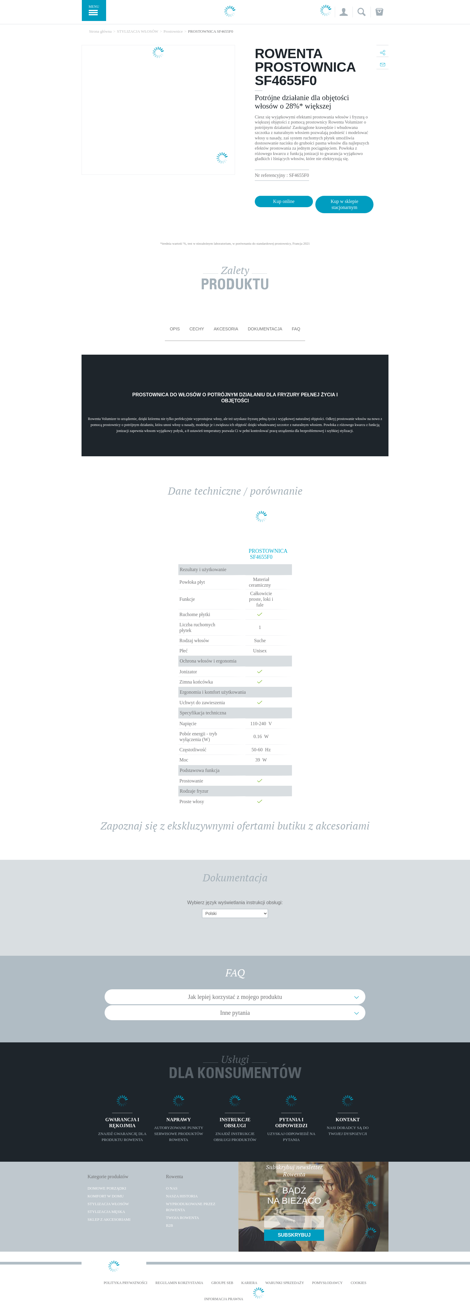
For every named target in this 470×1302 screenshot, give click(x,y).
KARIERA (249, 1283)
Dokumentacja (265, 328)
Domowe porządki (107, 1188)
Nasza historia (182, 1196)
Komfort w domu (106, 1196)
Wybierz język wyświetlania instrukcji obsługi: (235, 902)
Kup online (284, 201)
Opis (175, 328)
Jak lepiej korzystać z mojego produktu (235, 997)
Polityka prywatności (125, 1283)
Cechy (196, 328)
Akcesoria (226, 328)
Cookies (358, 1283)
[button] (343, 12)
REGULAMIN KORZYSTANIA (179, 1283)
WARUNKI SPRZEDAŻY (284, 1283)
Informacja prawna (223, 1299)
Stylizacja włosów (108, 1204)
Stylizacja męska (106, 1211)
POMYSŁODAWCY (327, 1283)
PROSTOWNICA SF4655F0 (261, 554)
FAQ (296, 328)
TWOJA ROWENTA (182, 1217)
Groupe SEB (222, 1283)
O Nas (171, 1188)
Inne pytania (235, 1012)
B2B (169, 1225)
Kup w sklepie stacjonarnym (344, 204)
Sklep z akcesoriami (109, 1219)
